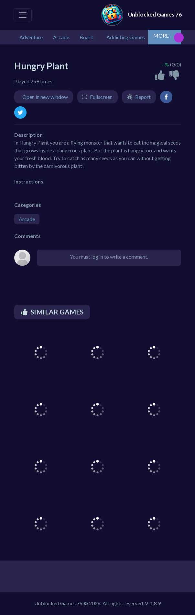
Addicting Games (125, 37)
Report (143, 97)
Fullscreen (101, 97)
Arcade (27, 219)
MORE (161, 35)
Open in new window (45, 97)
